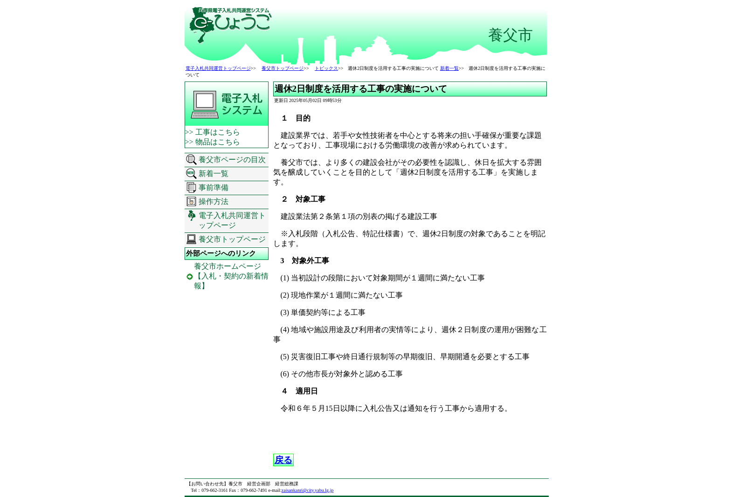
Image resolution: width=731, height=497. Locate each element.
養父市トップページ (282, 68)
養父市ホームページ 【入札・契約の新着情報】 (231, 276)
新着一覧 (449, 68)
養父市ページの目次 (232, 159)
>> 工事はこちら (212, 132)
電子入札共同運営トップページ (218, 68)
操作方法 (213, 201)
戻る (283, 460)
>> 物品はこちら (212, 142)
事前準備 (213, 187)
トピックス (326, 68)
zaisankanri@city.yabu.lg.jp (308, 490)
